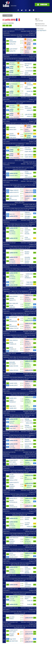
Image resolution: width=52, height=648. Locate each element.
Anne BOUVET (29, 632)
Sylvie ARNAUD (29, 155)
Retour (8, 15)
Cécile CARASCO (13, 351)
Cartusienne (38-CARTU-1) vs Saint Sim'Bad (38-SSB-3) (19, 123)
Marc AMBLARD (13, 303)
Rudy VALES (30, 282)
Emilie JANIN (12, 137)
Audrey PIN (12, 44)
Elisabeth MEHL (13, 175)
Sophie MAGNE (29, 151)
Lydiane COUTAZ (13, 328)
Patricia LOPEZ (13, 480)
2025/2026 (13, 5)
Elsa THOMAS (29, 429)
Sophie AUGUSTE (14, 192)
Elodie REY (30, 600)
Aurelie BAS (30, 91)
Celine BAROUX (13, 340)
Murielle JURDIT (13, 385)
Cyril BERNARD (13, 84)
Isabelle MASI (29, 274)
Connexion (42, 4)
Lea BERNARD (29, 71)
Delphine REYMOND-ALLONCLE (12, 231)
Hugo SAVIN (12, 639)
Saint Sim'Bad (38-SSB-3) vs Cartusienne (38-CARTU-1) (19, 81)
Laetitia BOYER (13, 173)
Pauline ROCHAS (13, 366)
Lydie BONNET (13, 49)
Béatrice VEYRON (14, 74)
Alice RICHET (29, 67)
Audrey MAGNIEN (14, 117)
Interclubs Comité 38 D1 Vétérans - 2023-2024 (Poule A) (28, 163)
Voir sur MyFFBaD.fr (40, 30)
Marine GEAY (12, 129)
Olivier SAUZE (29, 190)
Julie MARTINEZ (13, 641)
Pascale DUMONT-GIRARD (12, 476)
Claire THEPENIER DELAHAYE (28, 584)
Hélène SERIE (29, 423)
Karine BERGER (13, 296)
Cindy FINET (12, 428)
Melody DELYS (13, 498)
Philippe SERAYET (14, 190)
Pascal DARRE (13, 317)
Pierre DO (12, 214)
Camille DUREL (13, 383)
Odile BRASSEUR (13, 537)
